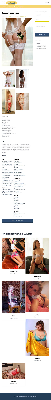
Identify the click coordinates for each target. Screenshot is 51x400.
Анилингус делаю (19, 183)
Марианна (13, 271)
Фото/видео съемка (19, 213)
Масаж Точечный (19, 174)
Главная (4, 6)
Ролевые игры (18, 216)
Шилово (47, 2)
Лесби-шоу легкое (7, 194)
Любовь (37, 358)
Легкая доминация (19, 203)
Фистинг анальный (19, 189)
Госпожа (16, 198)
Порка (16, 205)
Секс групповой (6, 185)
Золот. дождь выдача (20, 184)
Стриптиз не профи (7, 191)
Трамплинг (17, 208)
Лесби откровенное (7, 193)
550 (10, 16)
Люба (37, 315)
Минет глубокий (6, 174)
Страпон (16, 181)
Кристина (37, 276)
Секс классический (7, 161)
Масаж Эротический (20, 175)
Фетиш (16, 207)
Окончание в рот (6, 183)
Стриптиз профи (6, 189)
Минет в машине (6, 175)
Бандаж (16, 197)
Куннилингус (5, 177)
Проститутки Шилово (12, 6)
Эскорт (16, 214)
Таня (13, 316)
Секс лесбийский (7, 164)
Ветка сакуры (18, 180)
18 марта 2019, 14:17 (20, 16)
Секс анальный (6, 162)
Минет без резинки (7, 172)
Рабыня (16, 200)
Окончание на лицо (7, 182)
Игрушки (4, 179)
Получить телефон (17, 220)
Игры (15, 202)
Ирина (13, 381)
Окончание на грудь (7, 180)
